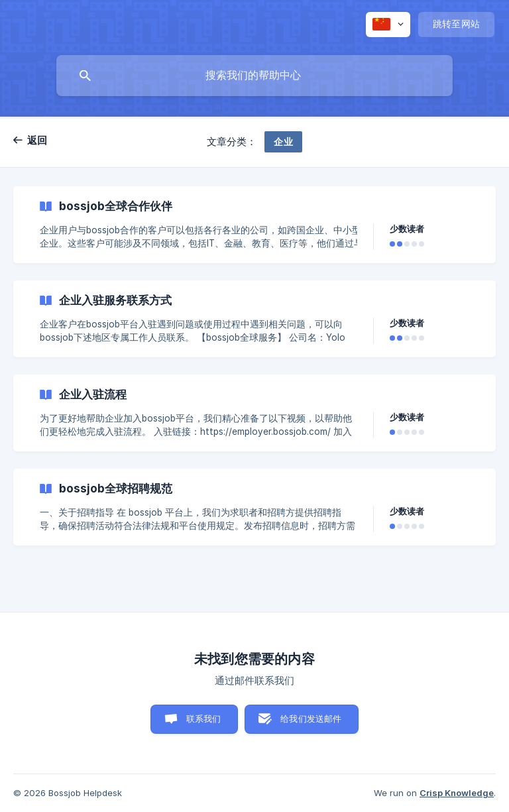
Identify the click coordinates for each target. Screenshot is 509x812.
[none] (388, 24)
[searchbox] (254, 75)
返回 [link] (37, 140)
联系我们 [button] (203, 718)
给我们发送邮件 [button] (310, 718)
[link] (254, 224)
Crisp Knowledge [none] (457, 792)
